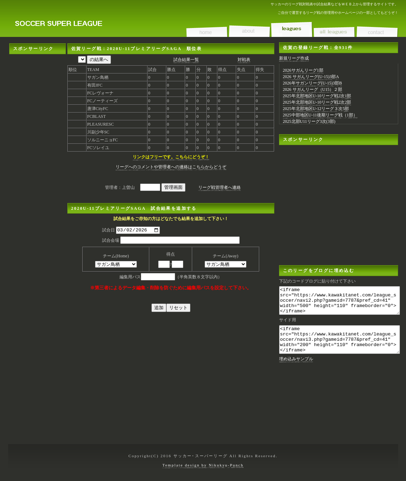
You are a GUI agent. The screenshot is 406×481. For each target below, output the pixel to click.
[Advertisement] (37, 160)
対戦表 (244, 59)
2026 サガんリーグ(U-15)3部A (311, 76)
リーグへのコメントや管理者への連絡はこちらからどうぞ (171, 166)
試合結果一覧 (186, 59)
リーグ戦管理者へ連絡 (219, 187)
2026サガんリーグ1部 (303, 70)
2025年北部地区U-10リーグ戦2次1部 (317, 95)
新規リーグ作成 (294, 58)
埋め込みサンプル (296, 369)
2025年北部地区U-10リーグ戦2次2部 (317, 102)
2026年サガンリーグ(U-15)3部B (312, 83)
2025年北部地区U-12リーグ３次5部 (316, 108)
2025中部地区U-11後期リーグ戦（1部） (320, 115)
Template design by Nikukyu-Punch (203, 465)
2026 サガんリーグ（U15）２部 (313, 89)
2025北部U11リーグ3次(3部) (309, 121)
